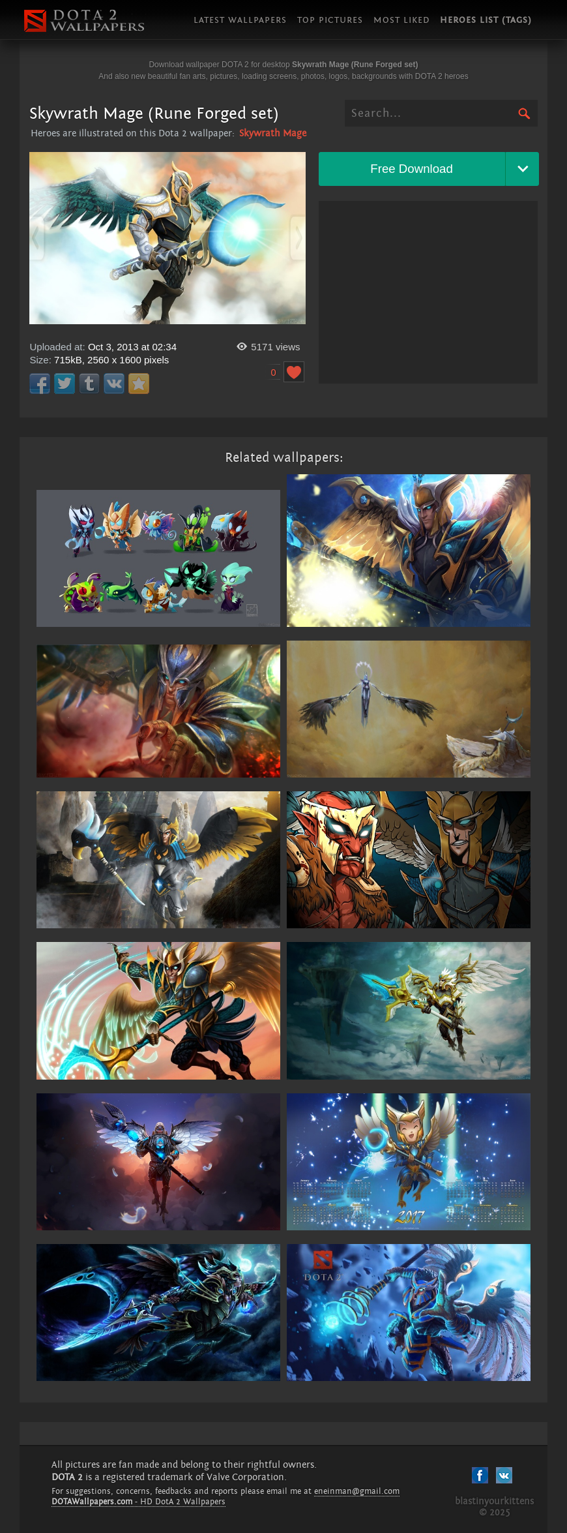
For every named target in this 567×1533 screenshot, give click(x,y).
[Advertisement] (428, 292)
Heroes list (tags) (486, 19)
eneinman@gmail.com (357, 1491)
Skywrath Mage (272, 133)
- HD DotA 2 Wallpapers (138, 1501)
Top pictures (330, 19)
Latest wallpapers (240, 19)
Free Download (411, 168)
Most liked (401, 19)
